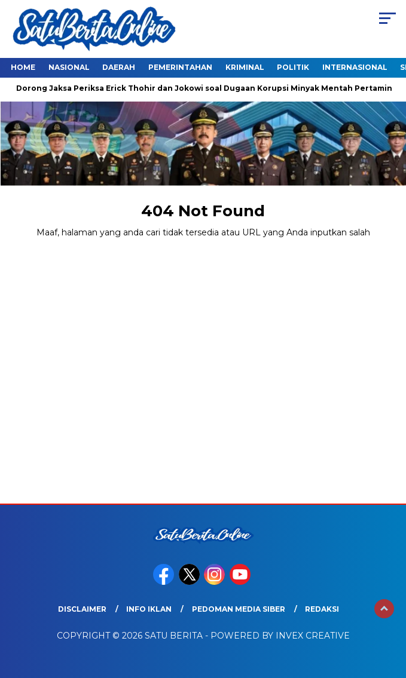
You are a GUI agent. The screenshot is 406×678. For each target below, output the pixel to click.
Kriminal (244, 67)
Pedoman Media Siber (238, 609)
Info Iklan (149, 609)
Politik (293, 67)
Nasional (69, 67)
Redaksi (322, 609)
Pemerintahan (180, 67)
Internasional (354, 67)
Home (23, 67)
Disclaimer (82, 609)
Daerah (118, 67)
